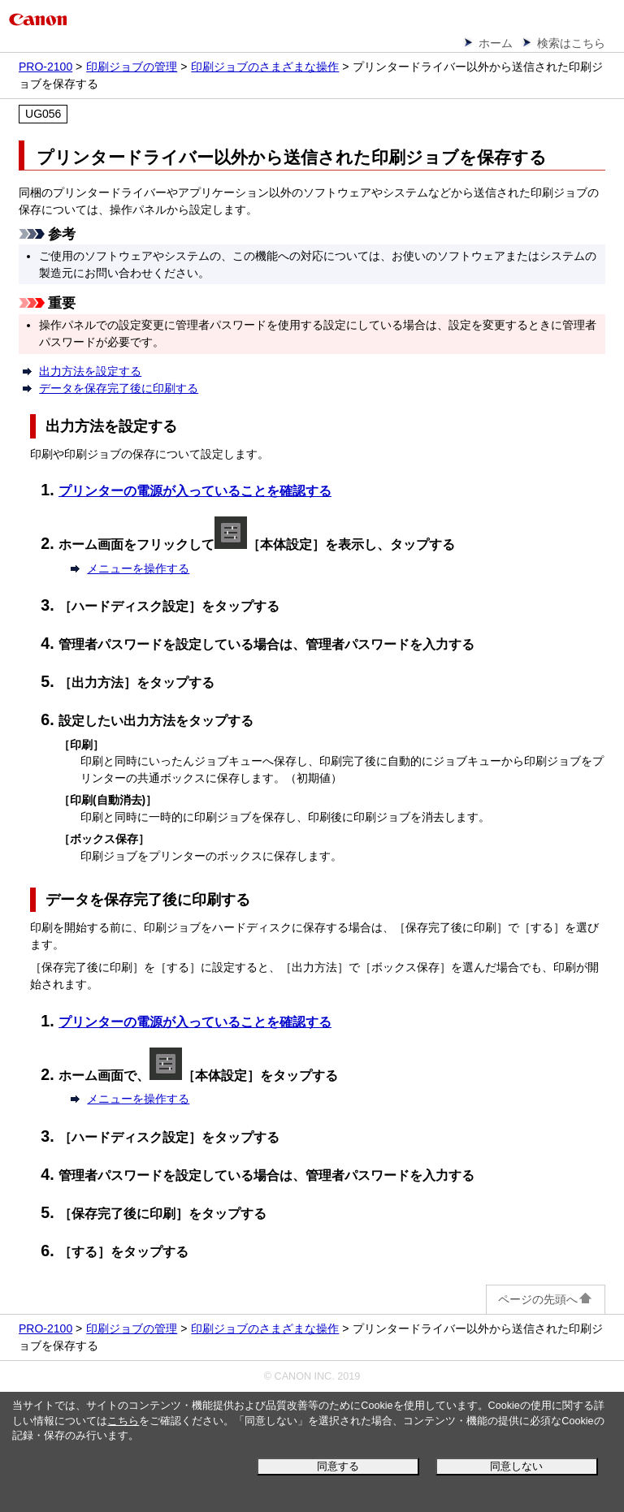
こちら (123, 1421)
